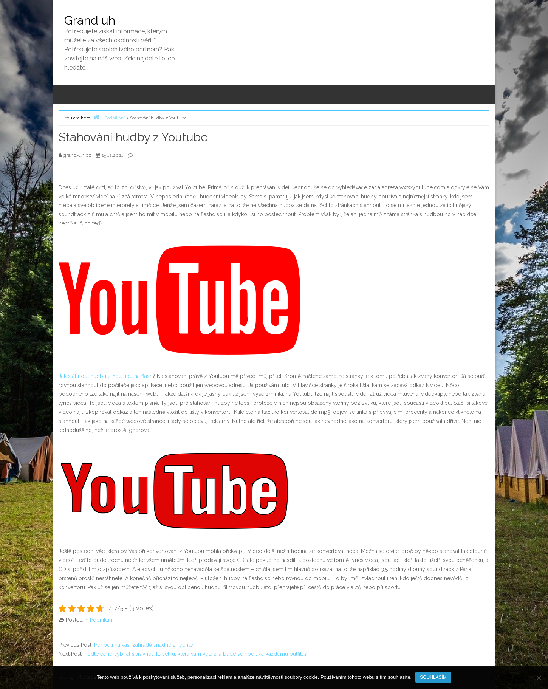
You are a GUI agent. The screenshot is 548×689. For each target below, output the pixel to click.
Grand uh (89, 20)
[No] (538, 677)
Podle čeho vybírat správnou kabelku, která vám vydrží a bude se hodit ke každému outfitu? (195, 654)
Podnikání (101, 620)
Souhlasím (433, 677)
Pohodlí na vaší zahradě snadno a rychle (143, 645)
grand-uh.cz (77, 155)
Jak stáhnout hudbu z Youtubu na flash (106, 376)
